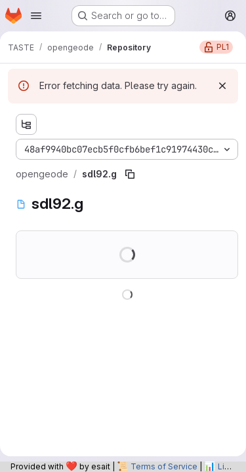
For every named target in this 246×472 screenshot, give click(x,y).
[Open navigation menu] (36, 15)
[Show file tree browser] (26, 124)
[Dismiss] (222, 86)
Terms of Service (164, 466)
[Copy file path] (129, 174)
